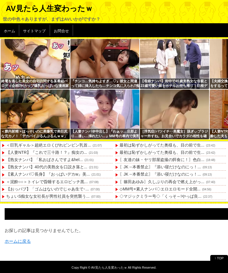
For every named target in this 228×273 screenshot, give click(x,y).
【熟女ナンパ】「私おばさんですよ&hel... (44, 159)
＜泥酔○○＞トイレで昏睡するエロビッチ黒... (47, 181)
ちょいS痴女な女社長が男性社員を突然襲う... (48, 196)
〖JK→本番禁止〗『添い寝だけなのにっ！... (160, 167)
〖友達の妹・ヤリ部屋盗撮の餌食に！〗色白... (162, 159)
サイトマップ (34, 31)
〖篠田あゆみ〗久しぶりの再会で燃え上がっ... (162, 181)
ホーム (9, 31)
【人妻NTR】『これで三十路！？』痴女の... (46, 152)
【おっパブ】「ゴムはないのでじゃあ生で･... (47, 189)
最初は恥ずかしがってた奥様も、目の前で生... (162, 145)
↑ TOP (219, 258)
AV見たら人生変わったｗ (49, 8)
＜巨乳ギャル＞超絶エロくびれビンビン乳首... (48, 145)
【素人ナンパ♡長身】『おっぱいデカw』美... (48, 174)
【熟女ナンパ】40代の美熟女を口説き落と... (46, 167)
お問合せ (61, 31)
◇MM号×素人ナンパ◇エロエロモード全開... (160, 189)
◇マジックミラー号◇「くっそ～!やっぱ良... (161, 196)
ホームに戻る (18, 241)
